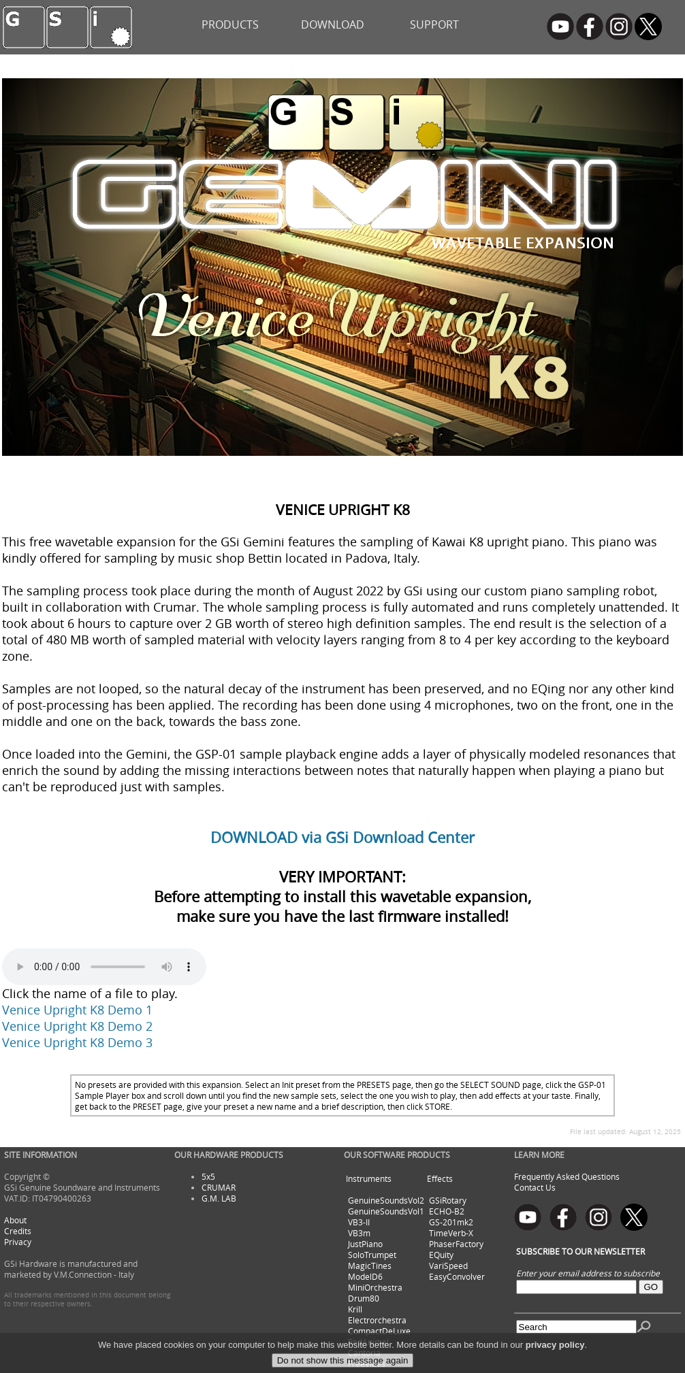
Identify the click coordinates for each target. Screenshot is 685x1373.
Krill (355, 1309)
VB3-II (359, 1222)
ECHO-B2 (446, 1211)
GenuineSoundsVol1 (386, 1211)
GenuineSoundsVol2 (386, 1200)
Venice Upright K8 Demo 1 (77, 1010)
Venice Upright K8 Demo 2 (77, 1026)
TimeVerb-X (451, 1232)
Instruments (369, 1178)
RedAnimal (368, 1341)
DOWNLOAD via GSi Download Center (342, 837)
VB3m (359, 1232)
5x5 (208, 1176)
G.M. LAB (219, 1198)
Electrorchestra (377, 1319)
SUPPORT (434, 24)
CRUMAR (219, 1187)
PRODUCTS (230, 24)
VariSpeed (448, 1265)
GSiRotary (447, 1200)
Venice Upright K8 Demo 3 (77, 1042)
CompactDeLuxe (379, 1330)
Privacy (17, 1241)
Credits (17, 1230)
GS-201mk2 (451, 1222)
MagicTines (370, 1265)
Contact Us (535, 1187)
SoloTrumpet (372, 1254)
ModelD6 (365, 1276)
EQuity (441, 1254)
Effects (440, 1178)
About (15, 1219)
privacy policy (555, 1362)
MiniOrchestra (375, 1287)
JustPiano (365, 1243)
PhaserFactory (456, 1243)
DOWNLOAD (332, 24)
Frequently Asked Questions (567, 1176)
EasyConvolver (457, 1276)
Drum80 (363, 1298)
